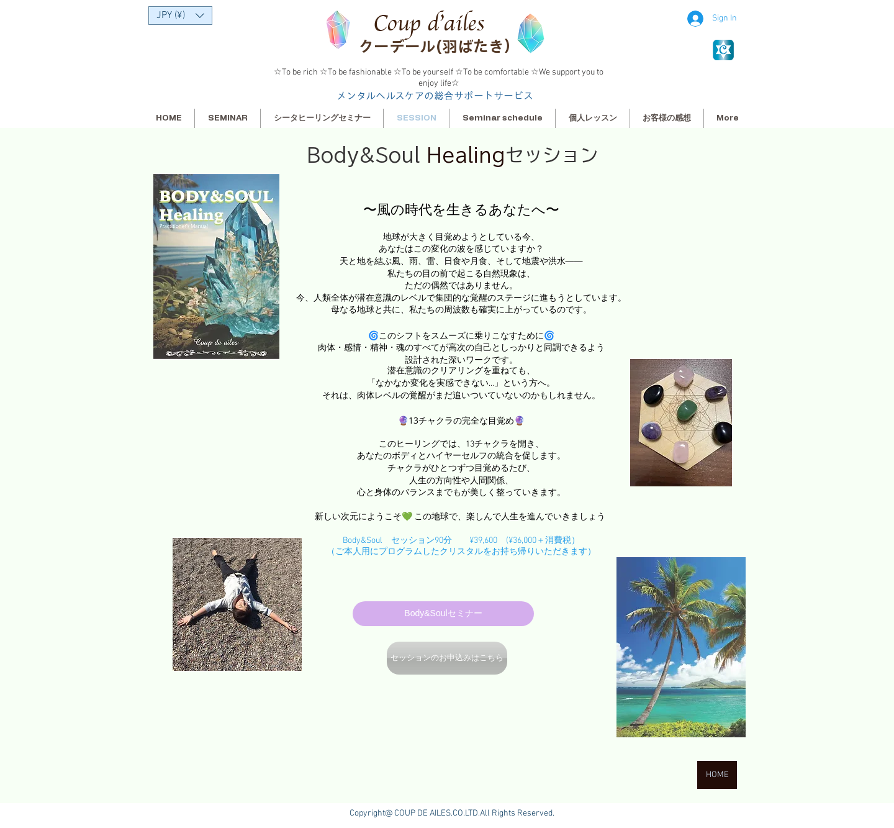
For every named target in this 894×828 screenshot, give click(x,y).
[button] (180, 15)
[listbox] (180, 15)
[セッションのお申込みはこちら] (447, 658)
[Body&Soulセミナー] (443, 613)
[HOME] (717, 775)
